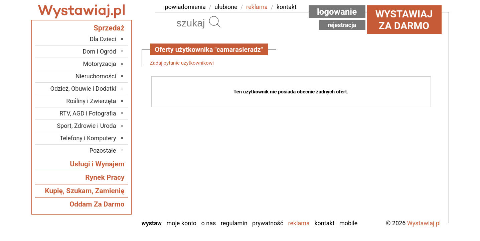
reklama (257, 6)
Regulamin (234, 223)
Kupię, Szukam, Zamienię (84, 191)
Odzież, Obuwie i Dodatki (83, 88)
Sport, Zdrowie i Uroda (86, 125)
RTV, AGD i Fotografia (87, 113)
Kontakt (324, 223)
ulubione (225, 6)
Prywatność (267, 223)
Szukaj (214, 21)
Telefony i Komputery (88, 138)
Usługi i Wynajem (97, 164)
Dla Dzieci (103, 39)
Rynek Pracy (104, 177)
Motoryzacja (99, 63)
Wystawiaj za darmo (404, 19)
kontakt (287, 6)
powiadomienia (185, 6)
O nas (208, 223)
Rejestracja (342, 24)
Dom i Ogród (99, 51)
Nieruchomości (95, 76)
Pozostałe (103, 150)
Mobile (348, 223)
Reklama (299, 223)
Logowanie (337, 12)
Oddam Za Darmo (97, 204)
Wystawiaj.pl (424, 223)
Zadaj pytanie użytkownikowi (182, 63)
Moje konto (181, 223)
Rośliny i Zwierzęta (91, 100)
